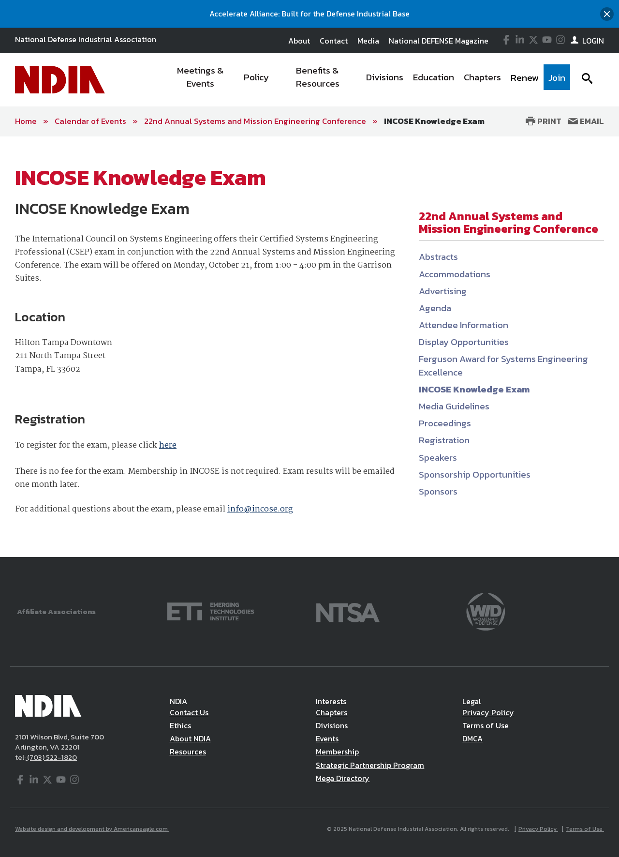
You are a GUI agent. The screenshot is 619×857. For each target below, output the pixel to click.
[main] (309, 346)
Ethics (180, 725)
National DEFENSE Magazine (438, 40)
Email (586, 121)
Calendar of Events (90, 121)
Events (327, 738)
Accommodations (454, 274)
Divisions (332, 725)
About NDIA (190, 738)
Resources (188, 751)
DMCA (472, 738)
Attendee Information (463, 325)
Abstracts (438, 257)
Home (26, 121)
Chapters (331, 712)
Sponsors (438, 491)
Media (368, 40)
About (299, 40)
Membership (337, 751)
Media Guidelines (454, 406)
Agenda (435, 308)
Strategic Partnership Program (370, 765)
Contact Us (189, 712)
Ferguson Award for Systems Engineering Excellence (503, 365)
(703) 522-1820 (51, 757)
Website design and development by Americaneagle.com (92, 829)
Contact (334, 40)
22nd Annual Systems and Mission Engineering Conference (255, 121)
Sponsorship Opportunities (475, 474)
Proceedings (445, 423)
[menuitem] (200, 79)
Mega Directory (342, 778)
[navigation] (366, 79)
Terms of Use (485, 725)
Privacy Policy (488, 712)
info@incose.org (260, 509)
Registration (444, 440)
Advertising (443, 291)
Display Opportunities (464, 342)
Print (543, 121)
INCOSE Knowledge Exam (434, 121)
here (168, 445)
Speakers (438, 458)
